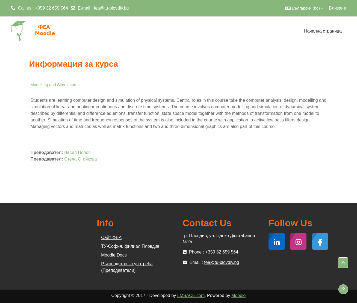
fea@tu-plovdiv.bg (111, 8)
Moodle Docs (113, 255)
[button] (304, 8)
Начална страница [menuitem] (323, 31)
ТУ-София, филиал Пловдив (130, 246)
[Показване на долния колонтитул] (343, 289)
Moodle (238, 295)
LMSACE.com (191, 295)
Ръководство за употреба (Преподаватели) (126, 267)
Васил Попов (77, 152)
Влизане (337, 8)
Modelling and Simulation (53, 84)
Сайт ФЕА (111, 237)
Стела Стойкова (80, 159)
